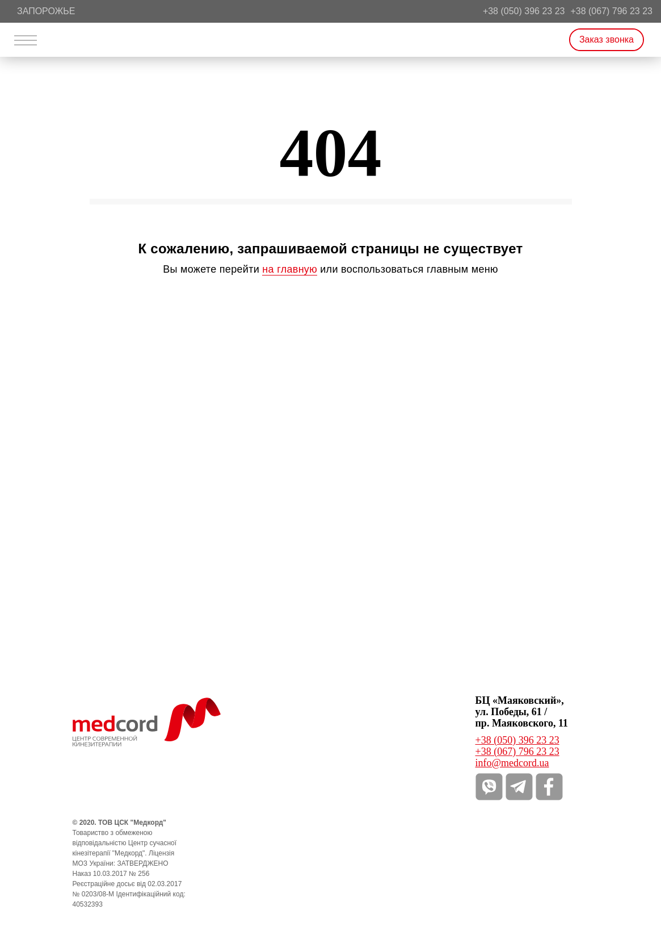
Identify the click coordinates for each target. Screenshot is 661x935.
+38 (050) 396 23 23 (524, 11)
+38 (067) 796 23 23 (611, 11)
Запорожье (46, 11)
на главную (289, 269)
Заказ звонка (606, 39)
